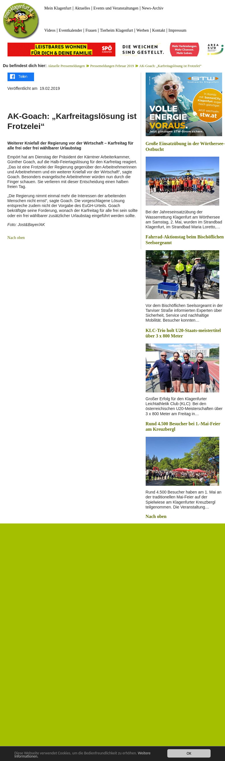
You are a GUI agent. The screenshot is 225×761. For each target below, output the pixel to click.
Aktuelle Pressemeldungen (66, 66)
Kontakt (158, 30)
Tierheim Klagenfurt (116, 30)
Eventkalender (70, 30)
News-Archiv (152, 8)
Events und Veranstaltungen (115, 8)
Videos (50, 30)
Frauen (91, 30)
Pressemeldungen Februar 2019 (112, 66)
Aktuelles (82, 8)
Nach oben (16, 238)
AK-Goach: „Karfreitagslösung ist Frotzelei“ (170, 66)
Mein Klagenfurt (58, 8)
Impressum (177, 30)
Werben (142, 30)
